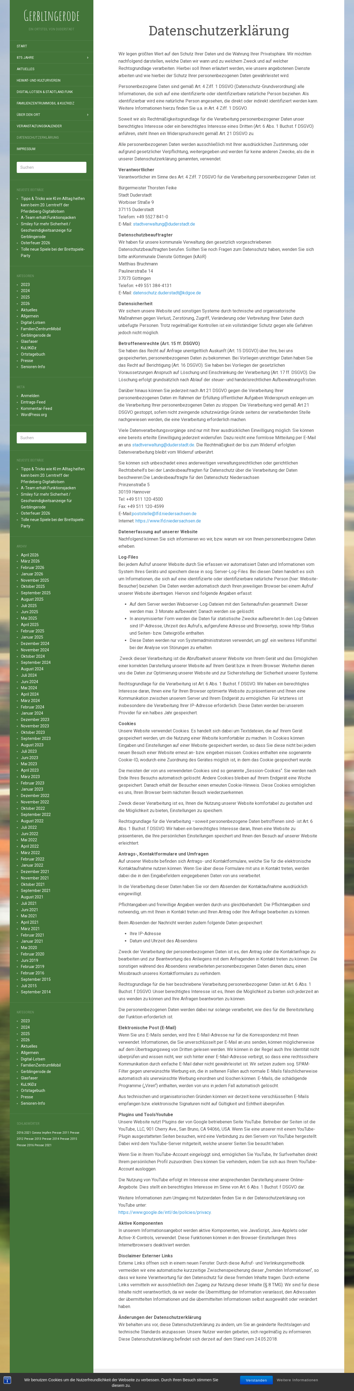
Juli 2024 (29, 675)
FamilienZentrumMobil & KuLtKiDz (45, 103)
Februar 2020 (32, 954)
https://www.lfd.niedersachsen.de (168, 521)
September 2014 (36, 992)
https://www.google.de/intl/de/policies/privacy (164, 1212)
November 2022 (35, 802)
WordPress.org (34, 414)
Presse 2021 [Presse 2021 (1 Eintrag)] (43, 1145)
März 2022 (30, 852)
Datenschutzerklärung (38, 138)
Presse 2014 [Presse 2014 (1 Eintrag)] (50, 1139)
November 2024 (35, 650)
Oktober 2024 (33, 656)
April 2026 (30, 555)
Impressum (26, 149)
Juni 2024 (29, 681)
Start (22, 46)
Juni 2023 (29, 758)
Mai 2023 (29, 764)
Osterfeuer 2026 (35, 243)
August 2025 (32, 599)
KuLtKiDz (29, 348)
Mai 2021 (29, 916)
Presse (27, 360)
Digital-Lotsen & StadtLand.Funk (45, 92)
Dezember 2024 (35, 643)
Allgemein (30, 316)
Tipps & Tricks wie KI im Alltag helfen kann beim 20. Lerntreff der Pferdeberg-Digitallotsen (53, 205)
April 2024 (30, 694)
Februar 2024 (32, 707)
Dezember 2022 (35, 795)
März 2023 (30, 776)
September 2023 (36, 738)
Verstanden (256, 1381)
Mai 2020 (29, 947)
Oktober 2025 (33, 586)
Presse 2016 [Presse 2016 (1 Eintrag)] (25, 1145)
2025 (25, 297)
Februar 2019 (32, 966)
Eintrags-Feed (33, 402)
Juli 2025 (29, 605)
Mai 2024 (29, 688)
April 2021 (30, 922)
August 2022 (32, 821)
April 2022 (30, 846)
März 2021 (30, 928)
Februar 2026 (32, 567)
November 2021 (35, 878)
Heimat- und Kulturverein (38, 80)
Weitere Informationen (297, 1381)
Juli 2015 (29, 986)
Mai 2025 (29, 618)
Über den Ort (28, 115)
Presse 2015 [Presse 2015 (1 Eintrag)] (68, 1139)
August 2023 (32, 745)
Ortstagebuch (33, 354)
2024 (25, 291)
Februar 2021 (32, 935)
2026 (25, 303)
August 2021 (32, 897)
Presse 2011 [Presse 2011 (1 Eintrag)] (60, 1133)
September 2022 (36, 814)
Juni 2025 (29, 612)
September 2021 (36, 890)
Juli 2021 (29, 903)
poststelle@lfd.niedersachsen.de (164, 513)
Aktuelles (25, 69)
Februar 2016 (32, 973)
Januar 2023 (32, 789)
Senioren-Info (33, 367)
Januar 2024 (32, 713)
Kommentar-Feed (36, 408)
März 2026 (30, 561)
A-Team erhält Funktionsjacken (48, 217)
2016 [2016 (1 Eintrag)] (20, 1133)
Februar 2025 (32, 631)
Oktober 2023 (33, 732)
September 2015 (36, 979)
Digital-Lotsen (33, 322)
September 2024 (36, 662)
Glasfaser (29, 341)
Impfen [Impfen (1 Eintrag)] (46, 1133)
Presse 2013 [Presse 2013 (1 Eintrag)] (32, 1139)
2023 (25, 284)
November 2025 (35, 580)
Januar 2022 (32, 865)
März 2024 (30, 700)
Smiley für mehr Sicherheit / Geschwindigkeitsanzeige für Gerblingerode (46, 230)
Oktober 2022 (33, 808)
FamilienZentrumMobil (41, 329)
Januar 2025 (32, 637)
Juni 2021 (29, 910)
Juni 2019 (29, 960)
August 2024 (32, 669)
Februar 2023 (32, 783)
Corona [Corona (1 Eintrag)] (36, 1133)
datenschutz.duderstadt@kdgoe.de (167, 292)
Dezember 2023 (35, 719)
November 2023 (35, 726)
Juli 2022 (29, 827)
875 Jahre (25, 58)
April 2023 (30, 770)
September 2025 (36, 593)
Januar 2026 (32, 574)
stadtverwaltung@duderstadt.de (164, 224)
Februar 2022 (32, 859)
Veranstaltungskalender (39, 126)
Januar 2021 (32, 941)
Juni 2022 (29, 834)
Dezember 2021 (35, 871)
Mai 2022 (29, 840)
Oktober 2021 (33, 884)
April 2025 (30, 624)
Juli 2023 (29, 751)
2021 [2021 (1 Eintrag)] (27, 1133)
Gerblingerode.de (36, 335)
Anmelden (30, 395)
